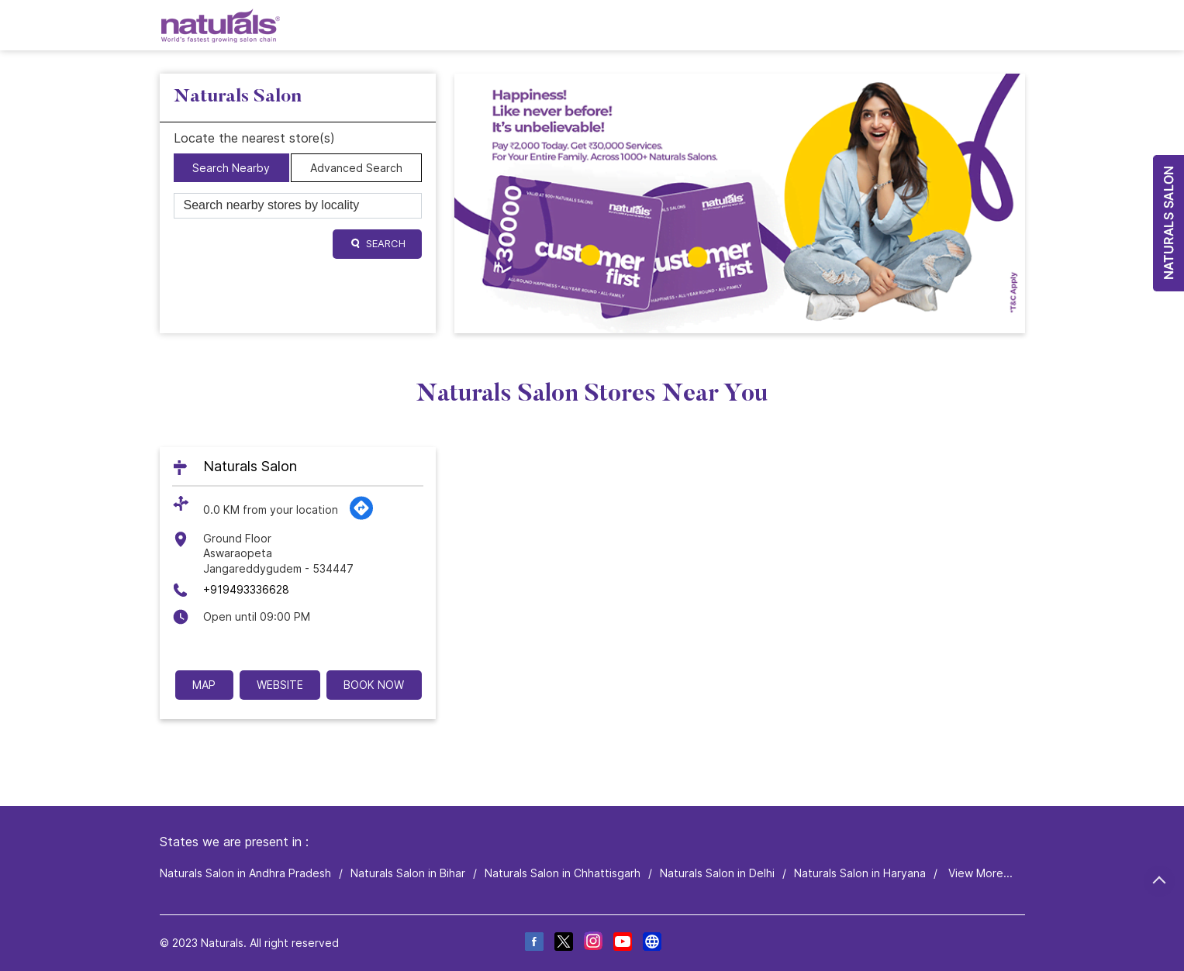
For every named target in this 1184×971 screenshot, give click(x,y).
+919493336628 (246, 589)
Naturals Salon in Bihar (407, 873)
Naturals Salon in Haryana (860, 873)
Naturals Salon (250, 466)
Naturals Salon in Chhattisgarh (562, 873)
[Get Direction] (361, 516)
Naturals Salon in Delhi (717, 873)
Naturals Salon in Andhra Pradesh (245, 873)
